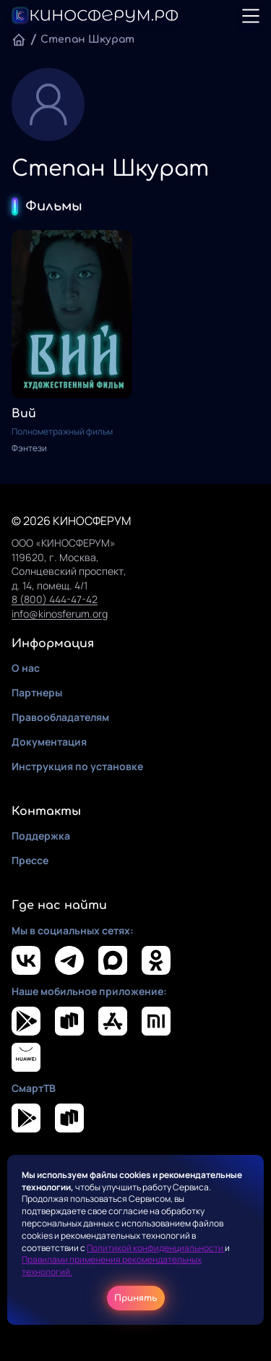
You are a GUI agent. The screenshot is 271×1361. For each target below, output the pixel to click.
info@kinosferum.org (60, 613)
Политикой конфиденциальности (156, 1248)
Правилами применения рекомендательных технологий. (112, 1265)
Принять (136, 1298)
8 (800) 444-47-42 (55, 599)
